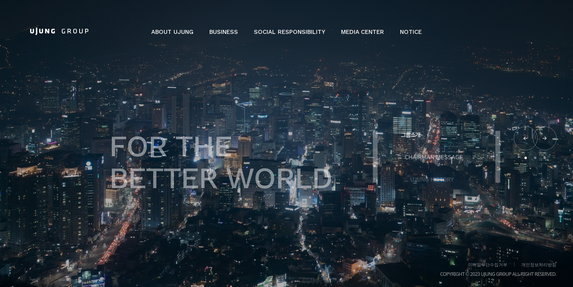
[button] (172, 36)
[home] (59, 31)
